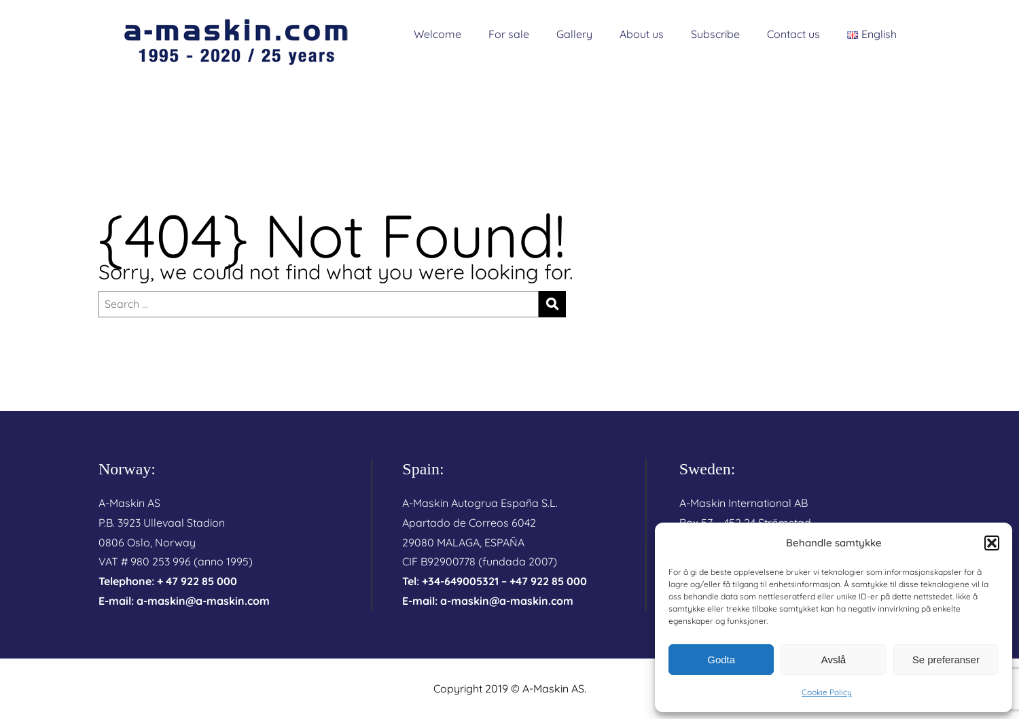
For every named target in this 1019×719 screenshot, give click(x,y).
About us (642, 34)
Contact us (793, 34)
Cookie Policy (827, 692)
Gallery (574, 34)
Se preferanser (946, 659)
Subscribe (715, 34)
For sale (508, 34)
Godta (721, 659)
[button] (992, 543)
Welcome (437, 34)
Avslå (833, 659)
